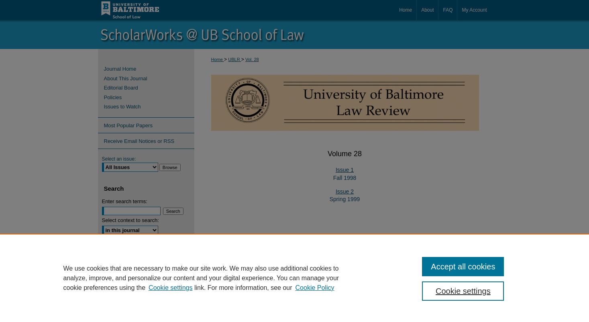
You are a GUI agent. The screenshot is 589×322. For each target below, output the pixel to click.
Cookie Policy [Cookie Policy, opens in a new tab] (315, 287)
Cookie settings (170, 287)
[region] (294, 278)
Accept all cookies (463, 266)
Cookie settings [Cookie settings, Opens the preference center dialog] (463, 291)
